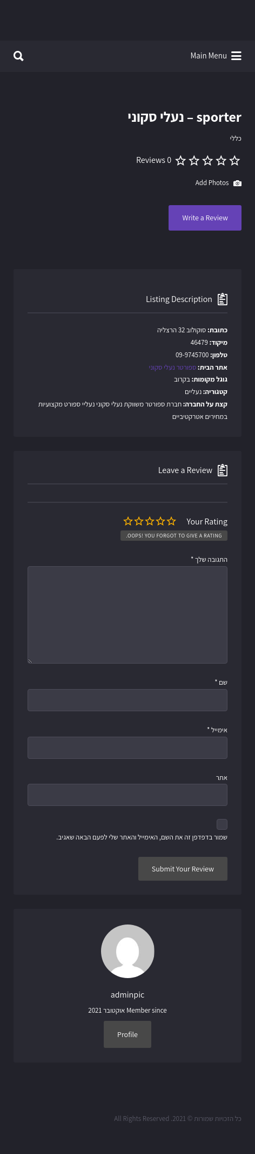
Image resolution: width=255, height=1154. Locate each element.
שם (220, 682)
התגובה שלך (209, 559)
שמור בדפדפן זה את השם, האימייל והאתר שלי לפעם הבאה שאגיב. (141, 837)
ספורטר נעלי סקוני (172, 367)
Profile (127, 1034)
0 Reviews (153, 160)
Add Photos (218, 183)
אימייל (217, 730)
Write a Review (205, 217)
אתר (221, 777)
